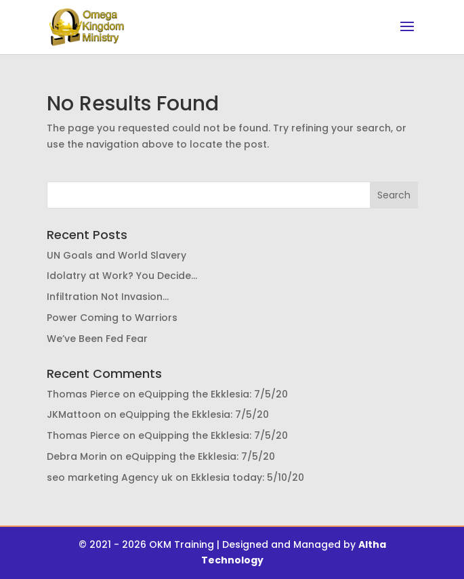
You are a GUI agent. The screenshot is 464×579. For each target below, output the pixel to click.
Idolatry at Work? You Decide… (122, 275)
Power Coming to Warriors (112, 317)
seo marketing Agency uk (110, 477)
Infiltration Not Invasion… (108, 296)
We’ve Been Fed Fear (97, 338)
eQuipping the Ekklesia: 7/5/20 (213, 394)
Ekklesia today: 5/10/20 (247, 477)
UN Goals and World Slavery (116, 255)
